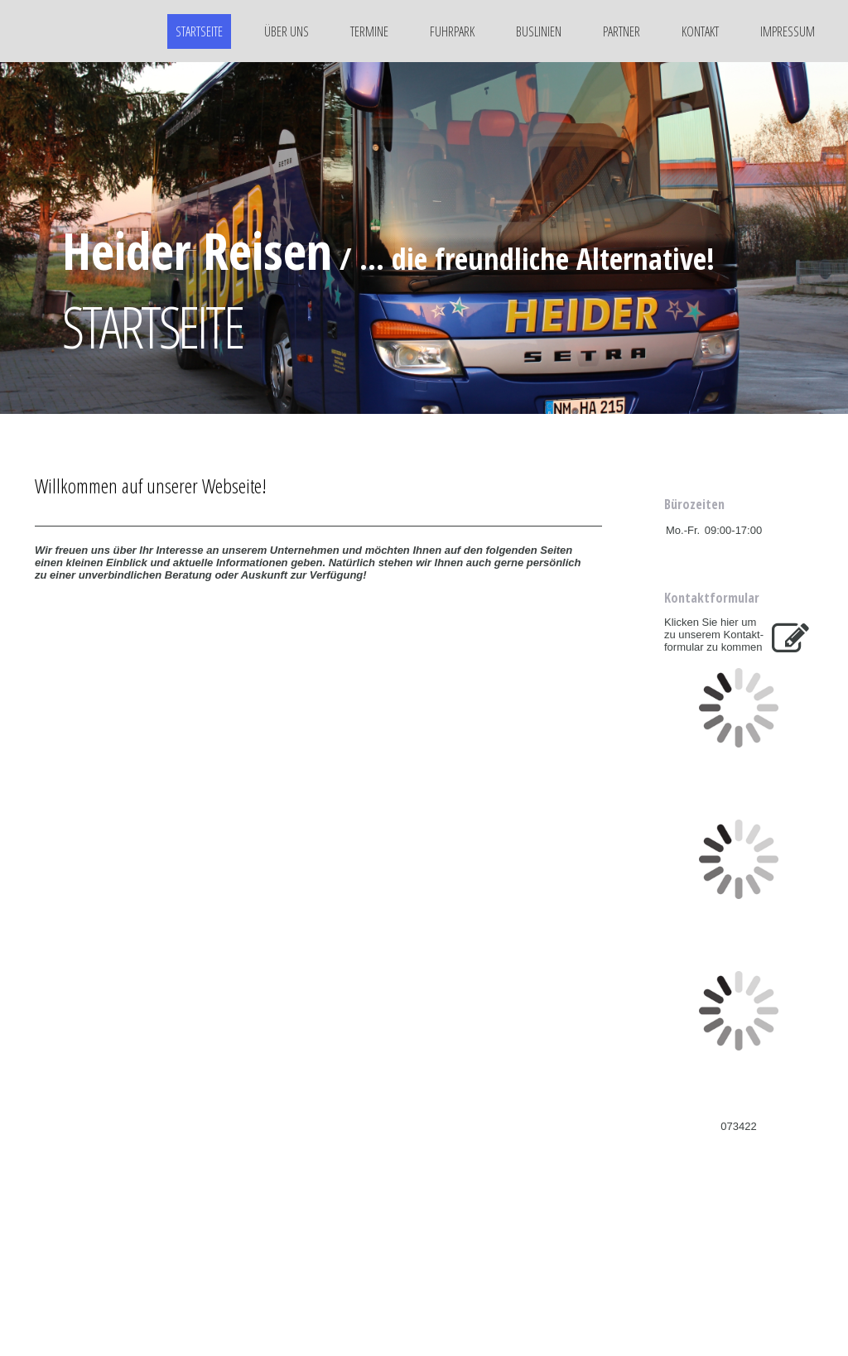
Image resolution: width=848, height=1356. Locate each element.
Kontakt (700, 31)
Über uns (286, 31)
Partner (621, 31)
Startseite (199, 31)
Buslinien (538, 31)
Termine (369, 31)
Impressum (787, 31)
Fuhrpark (452, 31)
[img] (79, 31)
